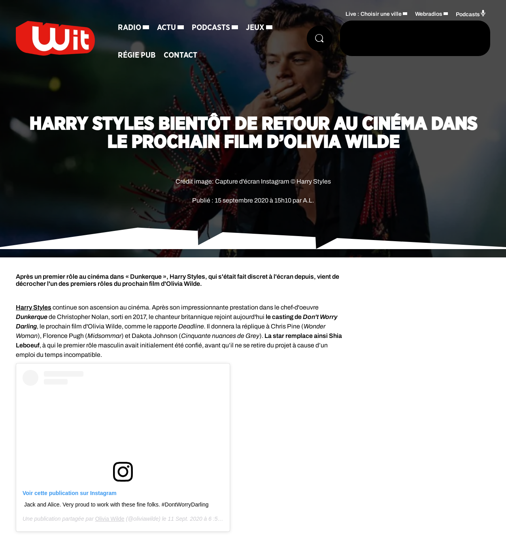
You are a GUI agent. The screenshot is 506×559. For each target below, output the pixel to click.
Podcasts (211, 28)
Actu (166, 28)
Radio (129, 28)
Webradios (428, 14)
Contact (180, 55)
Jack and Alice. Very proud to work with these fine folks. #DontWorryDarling (116, 504)
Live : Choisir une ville (374, 14)
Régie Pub (137, 55)
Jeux (255, 28)
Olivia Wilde (110, 519)
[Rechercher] (319, 38)
